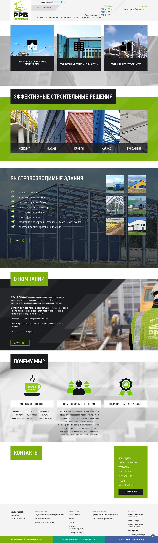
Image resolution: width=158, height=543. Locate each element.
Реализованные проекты (42, 519)
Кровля (71, 519)
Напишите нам (130, 492)
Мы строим (53, 18)
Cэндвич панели (74, 515)
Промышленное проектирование (103, 519)
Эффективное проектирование (131, 540)
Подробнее (17, 241)
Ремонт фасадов (133, 531)
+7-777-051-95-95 (125, 476)
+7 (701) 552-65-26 (105, 15)
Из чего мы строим (69, 18)
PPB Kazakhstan (59, 2)
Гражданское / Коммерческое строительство (49, 515)
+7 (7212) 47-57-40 (105, 12)
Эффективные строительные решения (26, 540)
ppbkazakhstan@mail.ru (126, 485)
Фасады (71, 523)
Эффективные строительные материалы (79, 540)
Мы (41, 18)
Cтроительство (46, 8)
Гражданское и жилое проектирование (105, 515)
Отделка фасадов (133, 521)
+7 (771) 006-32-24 (105, 9)
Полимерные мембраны (77, 533)
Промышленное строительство (44, 523)
